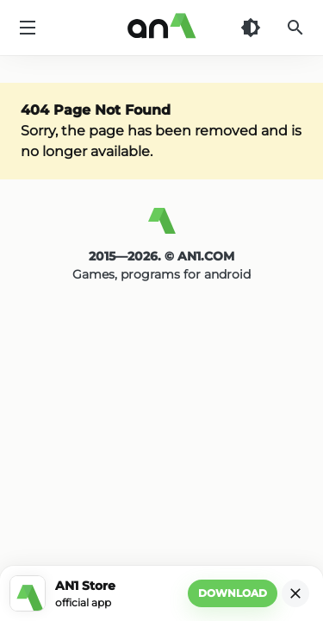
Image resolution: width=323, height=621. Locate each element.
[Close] (295, 593)
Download (232, 592)
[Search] (295, 27)
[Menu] (27, 27)
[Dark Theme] (250, 27)
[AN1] (161, 228)
